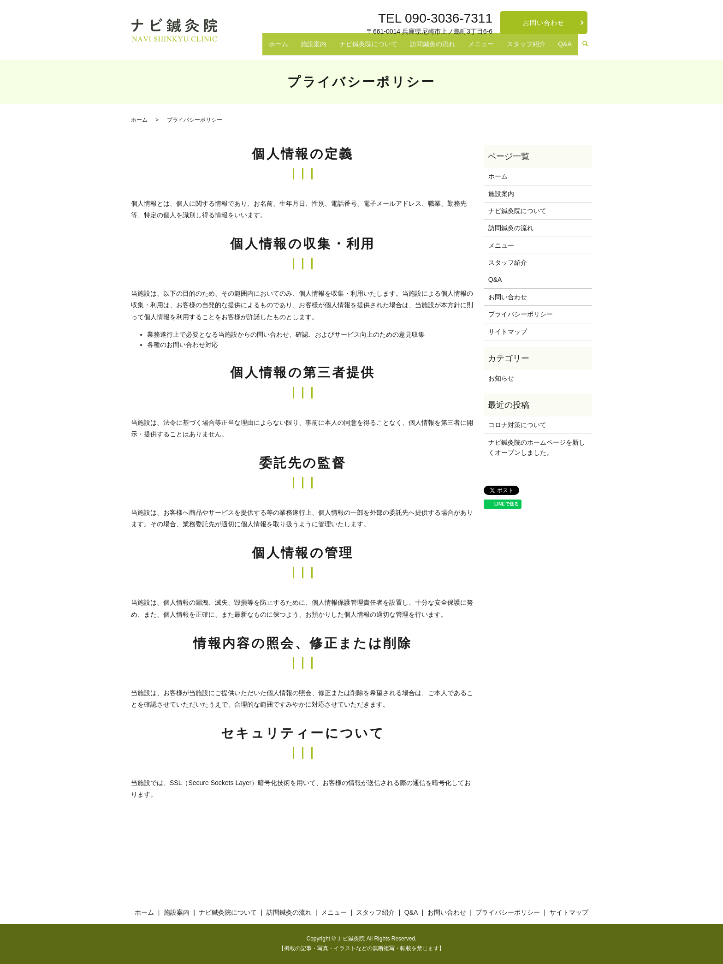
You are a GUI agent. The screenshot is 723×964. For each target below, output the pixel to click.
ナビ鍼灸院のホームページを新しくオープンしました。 (536, 447)
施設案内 (341, 48)
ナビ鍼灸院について (391, 48)
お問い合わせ (544, 22)
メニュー (493, 48)
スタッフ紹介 (533, 48)
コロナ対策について (517, 424)
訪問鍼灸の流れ (450, 48)
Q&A (568, 48)
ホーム (310, 48)
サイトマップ (507, 331)
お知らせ (501, 378)
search (585, 49)
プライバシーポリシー (520, 314)
